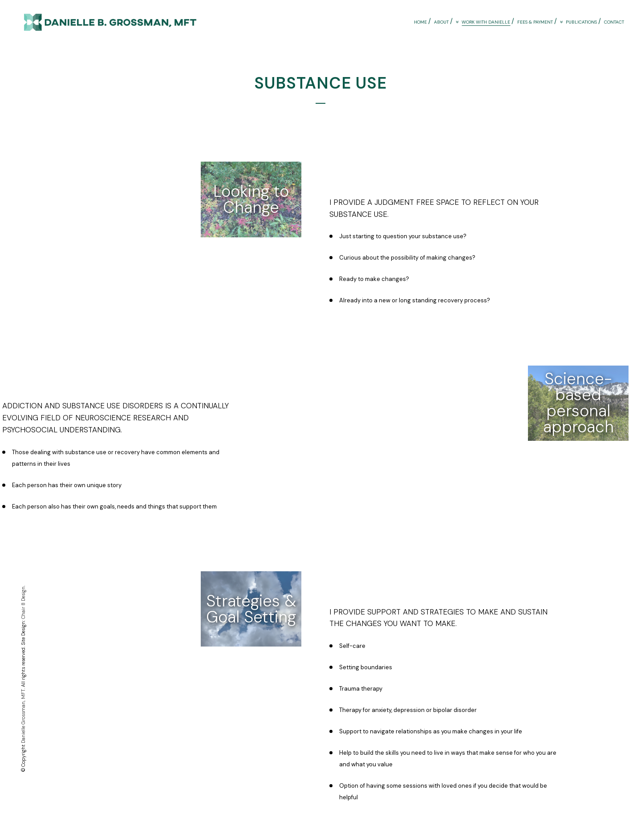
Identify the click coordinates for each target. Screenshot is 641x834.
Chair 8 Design (23, 602)
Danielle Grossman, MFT (23, 716)
